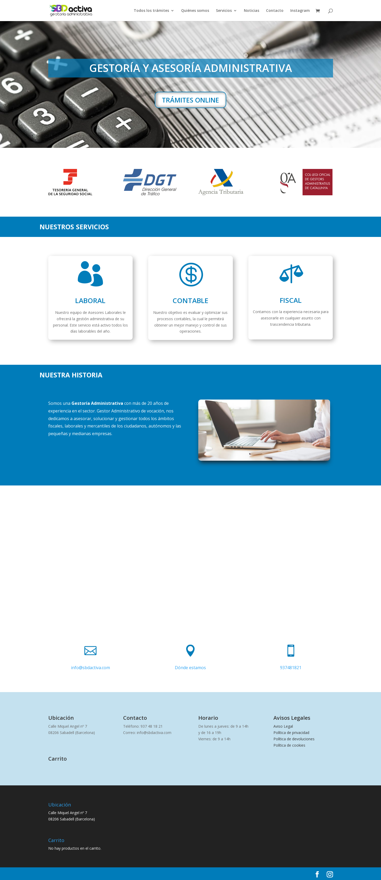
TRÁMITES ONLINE (190, 99)
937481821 (290, 667)
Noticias (251, 11)
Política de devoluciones (294, 738)
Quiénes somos (195, 11)
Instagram (300, 11)
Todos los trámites (151, 11)
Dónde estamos (190, 667)
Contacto (274, 11)
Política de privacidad (291, 732)
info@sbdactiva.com (90, 667)
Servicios (224, 11)
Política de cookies (289, 745)
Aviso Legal (283, 726)
